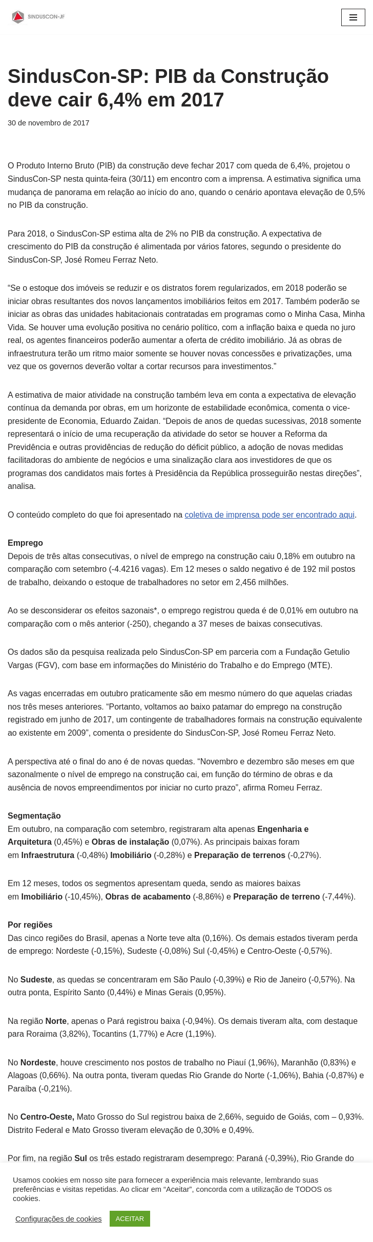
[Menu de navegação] (353, 17)
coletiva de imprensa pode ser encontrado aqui (270, 515)
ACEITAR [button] (130, 1219)
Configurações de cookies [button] (58, 1219)
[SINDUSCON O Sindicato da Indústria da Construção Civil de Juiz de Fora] (38, 17)
